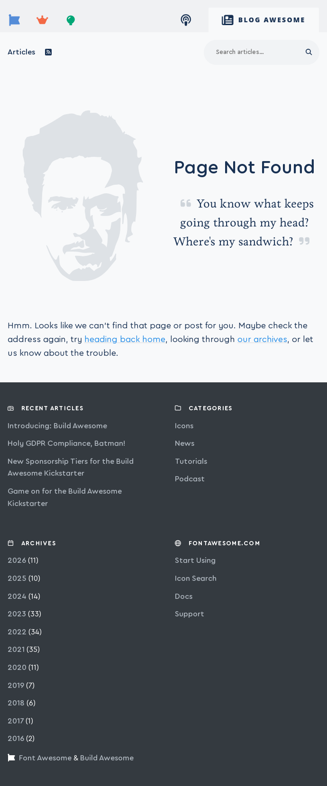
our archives (262, 339)
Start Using (195, 560)
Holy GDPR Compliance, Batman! (67, 443)
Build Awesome (107, 758)
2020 (17, 667)
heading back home (124, 339)
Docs (183, 596)
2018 (16, 703)
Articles (21, 52)
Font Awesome (45, 758)
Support (189, 614)
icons (184, 426)
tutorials (191, 461)
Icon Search (196, 578)
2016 (16, 738)
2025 (17, 578)
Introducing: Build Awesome (57, 426)
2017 (16, 721)
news (184, 443)
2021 (16, 649)
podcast (190, 479)
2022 (17, 632)
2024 (17, 596)
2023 (17, 614)
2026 (17, 560)
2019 (16, 685)
